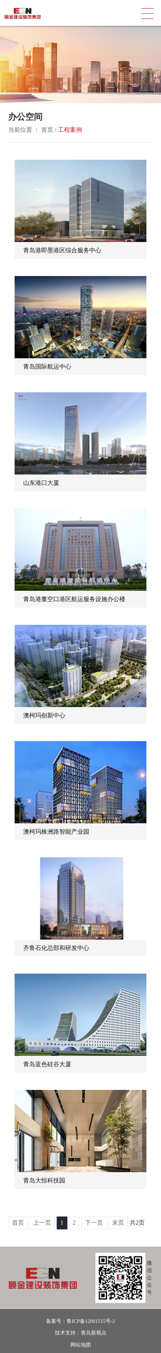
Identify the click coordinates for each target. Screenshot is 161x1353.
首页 (47, 130)
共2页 (137, 1223)
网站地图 (80, 1345)
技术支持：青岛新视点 (80, 1333)
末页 (118, 1223)
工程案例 (70, 130)
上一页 (42, 1223)
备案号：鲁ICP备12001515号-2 (80, 1321)
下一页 (94, 1223)
